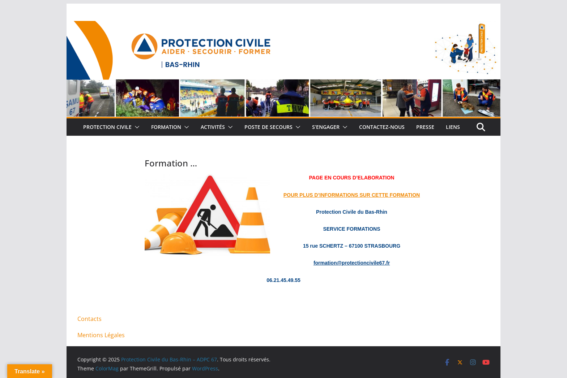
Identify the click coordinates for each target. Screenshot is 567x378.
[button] (136, 127)
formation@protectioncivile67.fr (352, 263)
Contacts (89, 319)
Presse (425, 126)
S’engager (326, 126)
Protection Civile (107, 126)
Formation (166, 126)
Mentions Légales (101, 335)
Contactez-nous (382, 126)
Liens (453, 126)
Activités (213, 126)
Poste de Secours (268, 126)
